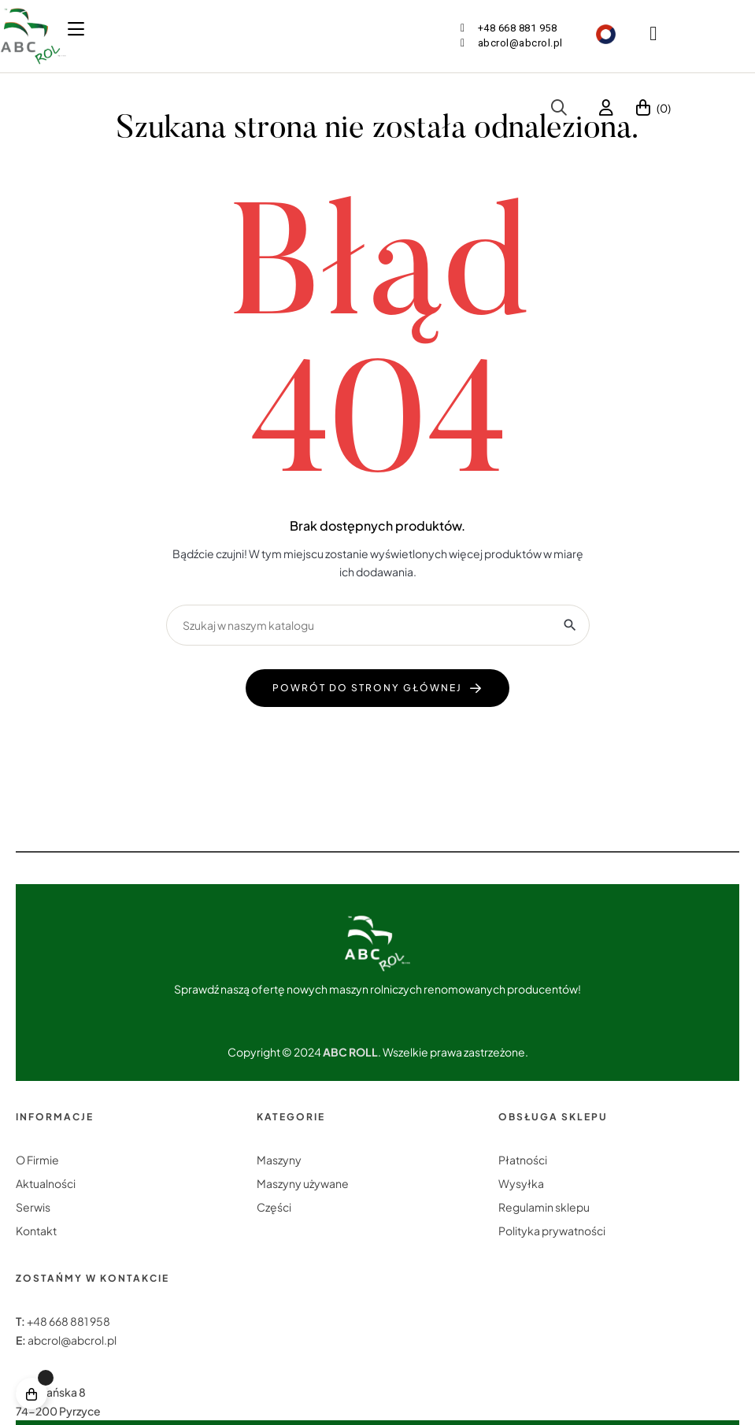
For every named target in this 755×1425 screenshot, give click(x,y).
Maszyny (279, 1160)
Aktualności (46, 1183)
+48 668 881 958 (68, 1321)
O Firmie (37, 1160)
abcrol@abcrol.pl (72, 1340)
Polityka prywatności (551, 1230)
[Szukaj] (378, 625)
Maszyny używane (303, 1183)
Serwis (33, 1207)
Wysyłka (521, 1183)
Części (274, 1207)
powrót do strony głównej (367, 688)
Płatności (522, 1160)
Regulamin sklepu (544, 1207)
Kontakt (36, 1230)
